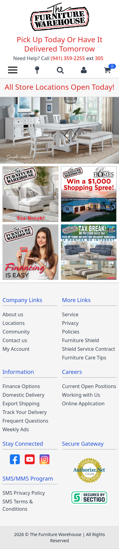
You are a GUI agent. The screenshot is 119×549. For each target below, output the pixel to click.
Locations (13, 323)
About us (12, 314)
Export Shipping (21, 403)
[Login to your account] (83, 70)
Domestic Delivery (23, 394)
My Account (16, 349)
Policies (70, 331)
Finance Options (21, 386)
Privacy (70, 323)
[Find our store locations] (37, 70)
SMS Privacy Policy (23, 493)
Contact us (14, 340)
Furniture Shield (80, 340)
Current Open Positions (89, 386)
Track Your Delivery (24, 412)
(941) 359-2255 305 (77, 58)
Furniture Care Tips (84, 357)
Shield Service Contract (88, 349)
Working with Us (81, 394)
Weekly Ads (15, 429)
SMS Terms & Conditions (17, 505)
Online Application (83, 403)
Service (70, 314)
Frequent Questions (25, 420)
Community (16, 331)
